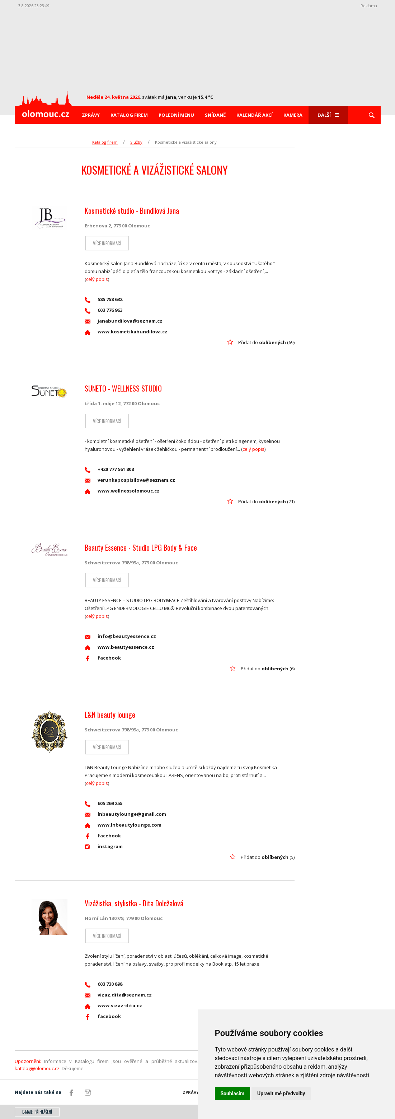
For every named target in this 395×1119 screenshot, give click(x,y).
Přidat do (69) (266, 342)
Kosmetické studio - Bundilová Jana (132, 210)
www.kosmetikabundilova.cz (126, 331)
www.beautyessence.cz (119, 647)
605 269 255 (103, 803)
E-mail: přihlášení (37, 1112)
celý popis (97, 279)
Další (328, 115)
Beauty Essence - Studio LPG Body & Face (141, 547)
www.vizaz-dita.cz (113, 1005)
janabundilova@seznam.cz (124, 321)
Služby (136, 142)
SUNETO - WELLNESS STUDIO (123, 388)
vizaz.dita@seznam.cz (118, 994)
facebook (103, 658)
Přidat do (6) (268, 668)
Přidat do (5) (268, 857)
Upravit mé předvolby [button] (281, 1093)
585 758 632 (103, 299)
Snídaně (215, 115)
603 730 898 (103, 984)
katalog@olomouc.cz (37, 1068)
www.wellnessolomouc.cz (122, 490)
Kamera (292, 115)
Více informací (106, 243)
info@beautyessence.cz (120, 636)
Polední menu (176, 115)
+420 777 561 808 (109, 469)
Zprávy (91, 115)
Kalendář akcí (254, 115)
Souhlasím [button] (233, 1093)
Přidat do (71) (266, 501)
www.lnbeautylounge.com (123, 825)
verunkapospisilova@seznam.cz (130, 480)
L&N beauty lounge (110, 714)
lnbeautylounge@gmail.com (125, 814)
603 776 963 (103, 310)
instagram (104, 846)
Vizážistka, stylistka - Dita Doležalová (134, 903)
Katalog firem (129, 115)
